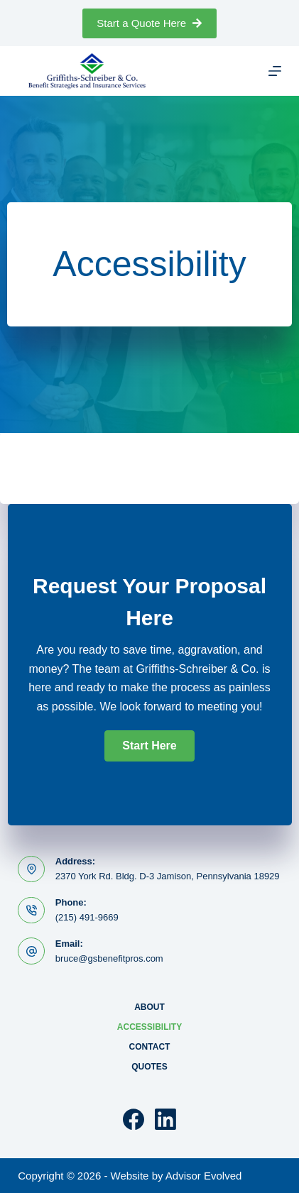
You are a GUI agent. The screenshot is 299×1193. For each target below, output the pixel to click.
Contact (149, 1047)
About (149, 1007)
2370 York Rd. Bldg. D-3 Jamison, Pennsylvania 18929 (167, 876)
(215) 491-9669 (87, 917)
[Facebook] (133, 1119)
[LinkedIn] (165, 1119)
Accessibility (149, 1027)
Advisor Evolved (203, 1176)
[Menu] (274, 71)
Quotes (149, 1067)
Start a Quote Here (149, 23)
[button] (149, 746)
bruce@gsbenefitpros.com (109, 958)
